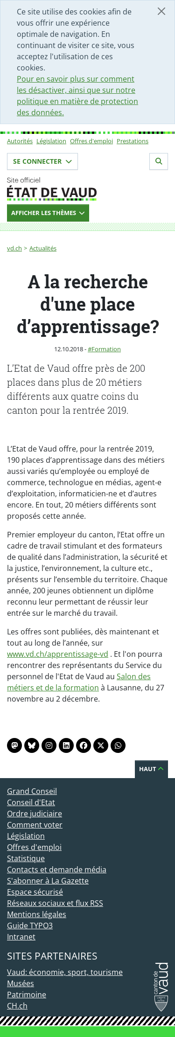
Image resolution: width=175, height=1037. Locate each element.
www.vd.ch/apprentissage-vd (57, 654)
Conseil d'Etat (31, 802)
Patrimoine (26, 994)
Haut (151, 769)
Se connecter (42, 161)
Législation (51, 141)
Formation (106, 349)
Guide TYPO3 (30, 925)
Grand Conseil (32, 791)
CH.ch (17, 1006)
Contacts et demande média (56, 869)
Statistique (26, 858)
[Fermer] (161, 11)
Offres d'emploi (91, 141)
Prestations (132, 141)
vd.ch (14, 248)
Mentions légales (36, 914)
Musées (20, 983)
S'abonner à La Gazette (48, 881)
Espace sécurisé (35, 892)
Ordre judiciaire (34, 813)
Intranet (21, 937)
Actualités (42, 248)
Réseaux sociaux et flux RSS (55, 903)
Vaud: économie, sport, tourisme (65, 972)
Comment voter (35, 825)
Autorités (20, 141)
